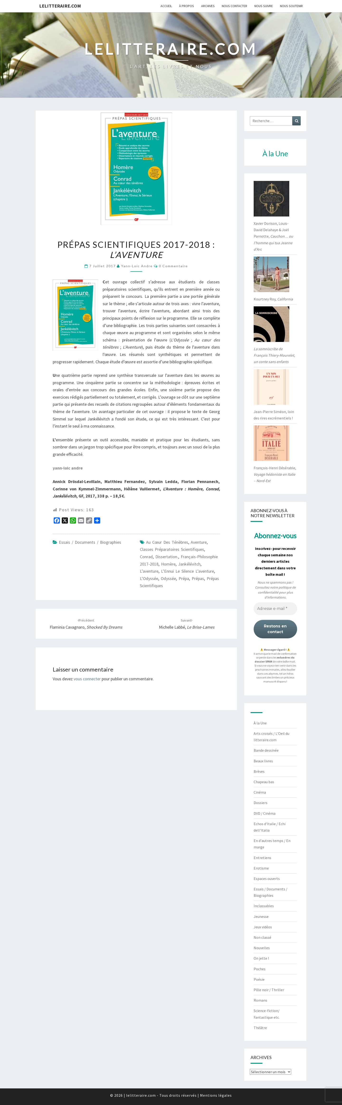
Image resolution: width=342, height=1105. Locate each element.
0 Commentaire (173, 266)
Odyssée (168, 578)
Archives (208, 6)
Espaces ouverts (267, 878)
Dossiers (260, 802)
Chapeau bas (264, 781)
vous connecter (87, 678)
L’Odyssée (149, 578)
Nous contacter (234, 6)
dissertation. (166, 556)
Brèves (259, 771)
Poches (260, 969)
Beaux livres (263, 761)
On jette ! (261, 958)
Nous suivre (263, 6)
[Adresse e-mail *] (275, 608)
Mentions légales (216, 1095)
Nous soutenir (291, 6)
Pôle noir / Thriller (269, 989)
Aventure (199, 542)
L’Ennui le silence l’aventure (187, 571)
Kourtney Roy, (273, 299)
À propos (186, 6)
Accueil (166, 6)
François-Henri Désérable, (275, 474)
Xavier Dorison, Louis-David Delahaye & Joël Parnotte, (273, 236)
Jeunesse (261, 916)
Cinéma (260, 792)
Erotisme (261, 868)
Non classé (262, 937)
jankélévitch (189, 564)
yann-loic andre (137, 266)
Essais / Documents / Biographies (90, 542)
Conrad (146, 556)
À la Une (260, 723)
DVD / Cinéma (265, 813)
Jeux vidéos (263, 927)
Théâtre (260, 1027)
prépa (184, 578)
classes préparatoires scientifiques (172, 549)
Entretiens (262, 857)
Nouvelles (262, 947)
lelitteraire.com (60, 6)
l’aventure (149, 571)
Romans (260, 1000)
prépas (198, 578)
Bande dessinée (266, 750)
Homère (168, 564)
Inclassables (264, 905)
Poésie (259, 979)
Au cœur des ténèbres (167, 542)
